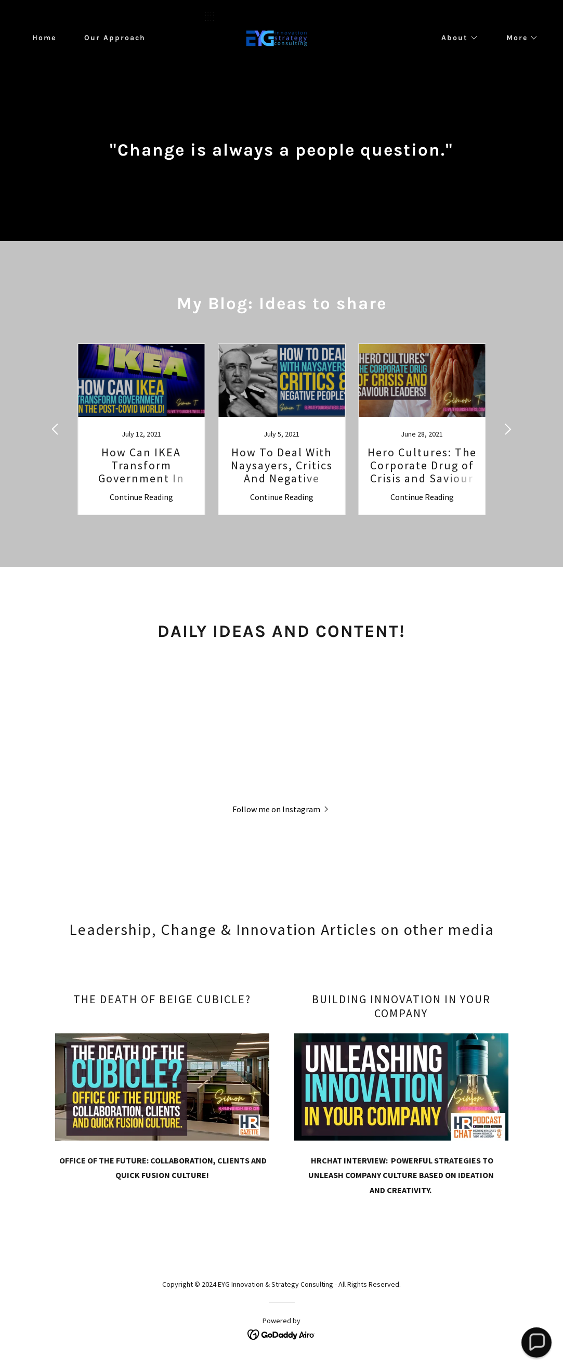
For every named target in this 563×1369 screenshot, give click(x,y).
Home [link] (44, 37)
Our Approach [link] (115, 37)
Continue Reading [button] (141, 497)
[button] (456, 38)
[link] (281, 37)
